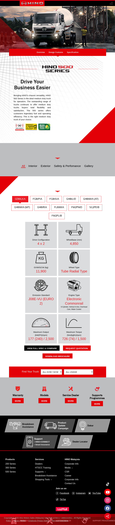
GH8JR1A (42, 207)
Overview (41, 52)
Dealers (38, 464)
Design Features (56, 52)
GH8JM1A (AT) (90, 199)
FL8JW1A (59, 207)
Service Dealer (57, 520)
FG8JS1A (54, 199)
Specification (72, 52)
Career (68, 475)
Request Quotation (77, 348)
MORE (18, 401)
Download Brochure (57, 356)
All (23, 165)
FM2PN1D (76, 207)
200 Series (10, 464)
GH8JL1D (71, 199)
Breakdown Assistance (46, 475)
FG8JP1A (37, 199)
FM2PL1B (57, 216)
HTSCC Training (43, 468)
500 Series (10, 472)
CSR (67, 472)
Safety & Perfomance (67, 165)
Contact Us (70, 483)
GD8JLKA (20, 199)
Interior (32, 165)
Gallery (88, 165)
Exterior (45, 165)
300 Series (10, 468)
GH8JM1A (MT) (22, 207)
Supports (39, 472)
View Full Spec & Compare (42, 348)
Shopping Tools (42, 479)
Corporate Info (71, 464)
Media (68, 468)
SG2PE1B (94, 207)
